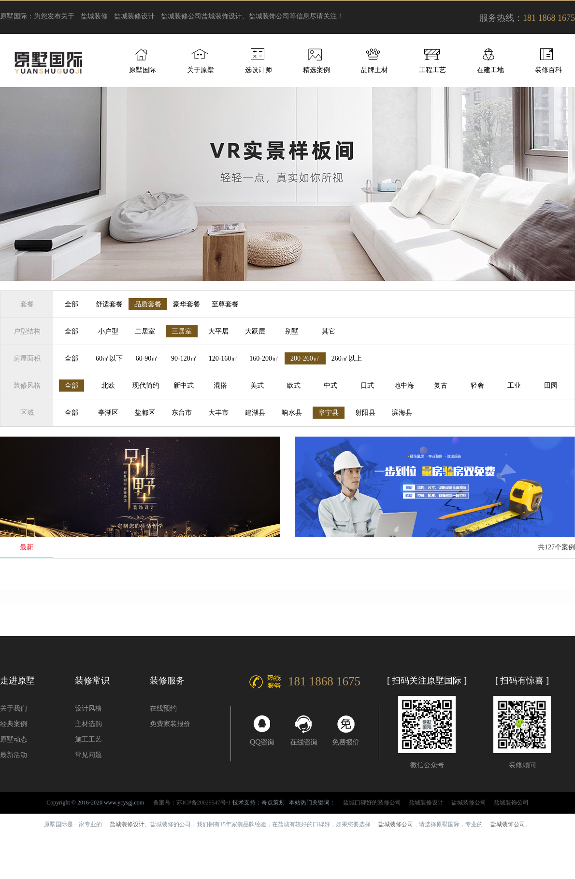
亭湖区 (108, 412)
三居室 (182, 331)
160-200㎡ (264, 358)
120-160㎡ (223, 358)
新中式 (183, 385)
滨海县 (402, 412)
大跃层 (255, 331)
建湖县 (255, 412)
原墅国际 (142, 70)
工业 (514, 385)
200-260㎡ (305, 358)
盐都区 (145, 412)
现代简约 (145, 385)
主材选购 (88, 723)
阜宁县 (328, 412)
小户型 (108, 331)
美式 (257, 385)
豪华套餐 (186, 304)
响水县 (292, 412)
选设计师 (258, 70)
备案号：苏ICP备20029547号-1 (192, 802)
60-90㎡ (147, 358)
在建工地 (490, 70)
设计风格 (88, 708)
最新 (26, 547)
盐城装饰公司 (511, 802)
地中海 (404, 385)
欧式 (294, 385)
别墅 (292, 331)
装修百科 (548, 70)
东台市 (182, 412)
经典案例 (13, 723)
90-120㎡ (184, 358)
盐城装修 (94, 16)
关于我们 (13, 708)
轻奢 (477, 385)
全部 (71, 304)
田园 (551, 385)
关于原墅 (200, 70)
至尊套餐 (225, 304)
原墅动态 (13, 739)
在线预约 (163, 708)
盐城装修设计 (134, 16)
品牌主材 (374, 70)
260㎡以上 (346, 358)
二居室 (145, 331)
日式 (367, 385)
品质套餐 (147, 304)
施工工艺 (88, 739)
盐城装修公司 (181, 16)
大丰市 (218, 412)
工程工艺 (432, 70)
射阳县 (365, 412)
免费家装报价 (170, 723)
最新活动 (13, 754)
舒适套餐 (109, 304)
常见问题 (88, 754)
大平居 (218, 331)
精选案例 (316, 70)
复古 (440, 385)
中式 (330, 385)
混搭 (220, 385)
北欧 (108, 385)
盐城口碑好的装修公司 (372, 802)
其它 (328, 331)
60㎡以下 (109, 358)
